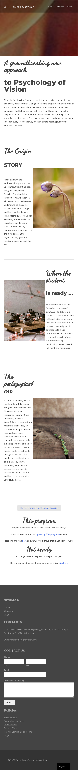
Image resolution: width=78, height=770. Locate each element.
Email (7, 670)
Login (69, 6)
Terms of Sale (10, 728)
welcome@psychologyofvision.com (20, 639)
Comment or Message (14, 680)
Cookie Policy (10, 724)
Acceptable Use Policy (14, 721)
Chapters (60, 6)
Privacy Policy (10, 717)
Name (7, 657)
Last (27, 665)
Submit (9, 702)
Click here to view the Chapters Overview (39, 508)
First (5, 665)
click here (63, 563)
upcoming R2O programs (48, 534)
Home (50, 6)
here (24, 540)
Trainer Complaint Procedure (18, 731)
